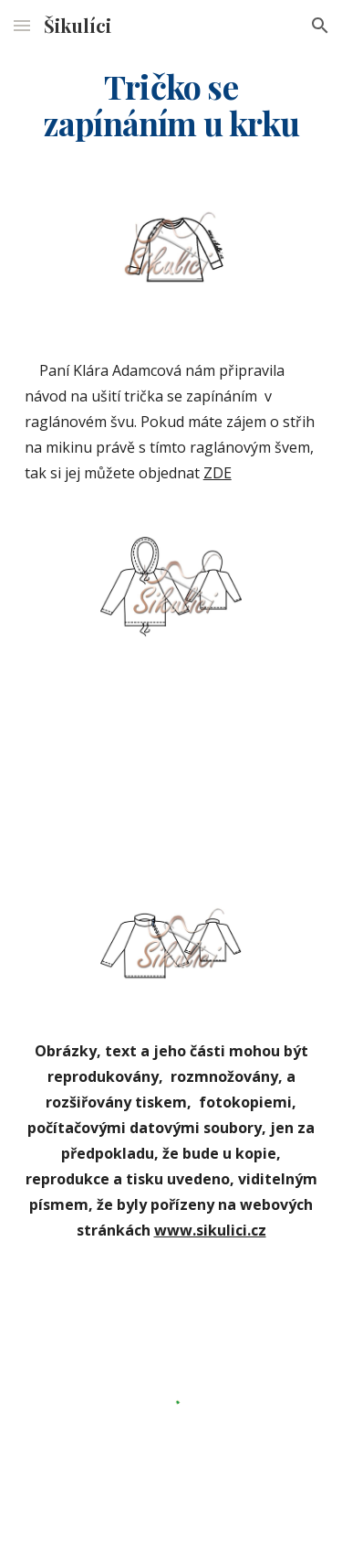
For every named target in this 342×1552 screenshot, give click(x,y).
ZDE (217, 473)
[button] (22, 25)
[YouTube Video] (171, 770)
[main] (171, 105)
